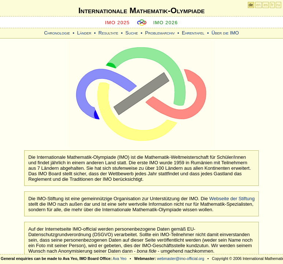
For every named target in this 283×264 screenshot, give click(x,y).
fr (272, 5)
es (266, 5)
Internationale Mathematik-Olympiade (141, 10)
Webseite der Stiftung (232, 198)
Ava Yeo (119, 259)
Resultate (108, 33)
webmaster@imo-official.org (180, 259)
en (258, 5)
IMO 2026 (165, 22)
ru (278, 5)
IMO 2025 (117, 22)
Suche (131, 33)
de (251, 5)
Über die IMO (225, 33)
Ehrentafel (193, 33)
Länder (84, 33)
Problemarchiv (160, 33)
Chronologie (57, 33)
